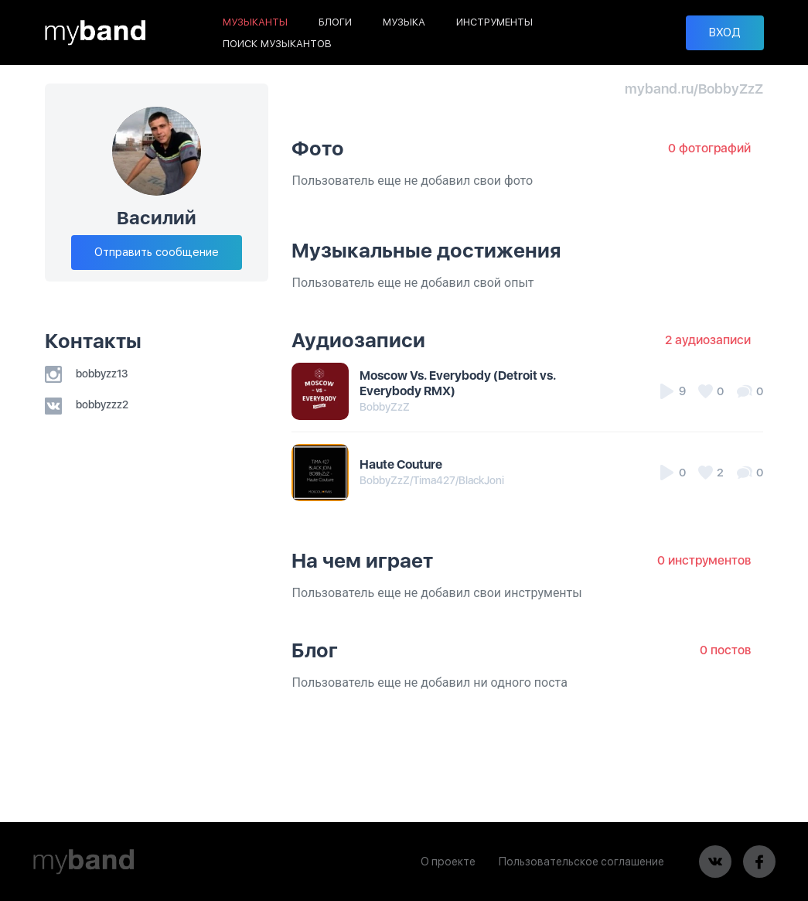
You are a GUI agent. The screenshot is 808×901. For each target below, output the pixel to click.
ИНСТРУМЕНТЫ (494, 22)
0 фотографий (709, 148)
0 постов (725, 650)
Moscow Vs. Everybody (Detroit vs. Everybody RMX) (458, 383)
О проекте (448, 861)
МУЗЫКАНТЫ (255, 22)
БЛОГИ (335, 22)
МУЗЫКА (404, 22)
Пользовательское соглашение (581, 861)
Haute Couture (401, 464)
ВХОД (725, 32)
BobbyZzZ (385, 407)
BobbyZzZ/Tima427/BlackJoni (432, 480)
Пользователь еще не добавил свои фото (412, 180)
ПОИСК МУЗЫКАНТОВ (277, 43)
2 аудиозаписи (708, 340)
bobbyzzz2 (86, 404)
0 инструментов (704, 560)
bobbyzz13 (86, 373)
